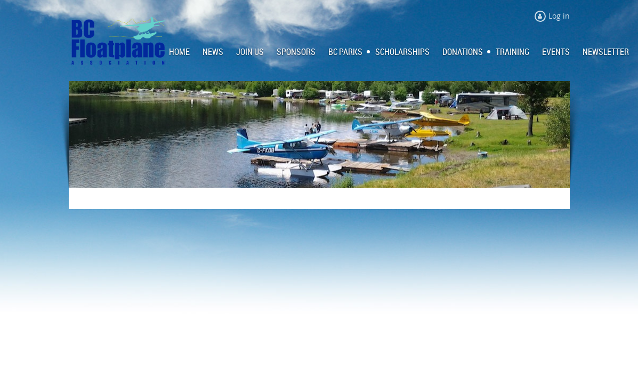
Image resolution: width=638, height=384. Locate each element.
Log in (559, 16)
